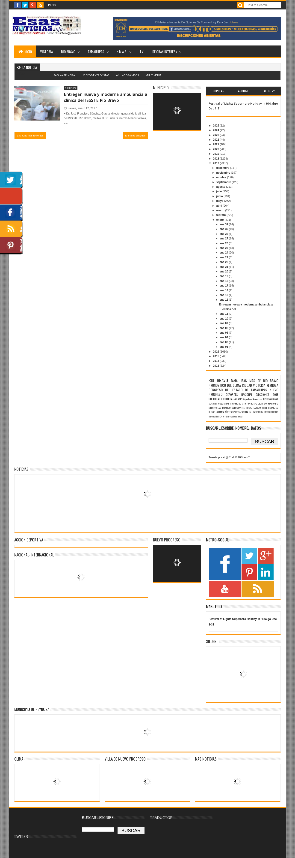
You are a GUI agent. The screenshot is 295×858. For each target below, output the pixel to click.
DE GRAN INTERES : (164, 51)
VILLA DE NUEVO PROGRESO (125, 759)
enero (220, 219)
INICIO (25, 51)
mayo (220, 200)
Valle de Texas (236, 416)
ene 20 (224, 271)
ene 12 (224, 299)
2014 (216, 361)
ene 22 (224, 262)
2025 (216, 125)
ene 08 (224, 328)
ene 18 (224, 281)
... (71, 5)
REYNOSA (272, 385)
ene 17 (224, 285)
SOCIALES (213, 403)
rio (245, 403)
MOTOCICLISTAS (271, 412)
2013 (216, 365)
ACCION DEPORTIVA (28, 540)
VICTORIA (46, 51)
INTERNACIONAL (270, 399)
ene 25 (224, 248)
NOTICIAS (21, 469)
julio (219, 191)
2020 (216, 149)
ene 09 (224, 323)
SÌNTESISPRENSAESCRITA (236, 412)
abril (219, 205)
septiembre (224, 182)
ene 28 (224, 234)
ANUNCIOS (238, 399)
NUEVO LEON (257, 403)
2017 (216, 163)
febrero (221, 215)
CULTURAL (214, 399)
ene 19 (224, 276)
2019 (216, 153)
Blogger (157, 77)
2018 (216, 158)
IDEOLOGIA (227, 399)
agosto (221, 186)
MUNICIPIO (161, 88)
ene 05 (224, 332)
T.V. (142, 51)
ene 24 (224, 252)
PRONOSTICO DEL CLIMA (225, 385)
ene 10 (224, 318)
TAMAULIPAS (96, 51)
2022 (216, 139)
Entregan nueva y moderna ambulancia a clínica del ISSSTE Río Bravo (105, 97)
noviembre (223, 172)
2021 (216, 144)
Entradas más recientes (30, 135)
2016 (216, 351)
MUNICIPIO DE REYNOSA (31, 709)
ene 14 (224, 290)
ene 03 (224, 342)
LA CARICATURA (256, 412)
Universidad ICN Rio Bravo (219, 416)
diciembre (223, 167)
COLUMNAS (223, 403)
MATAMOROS (236, 403)
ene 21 (224, 267)
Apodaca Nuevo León (253, 399)
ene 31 (224, 224)
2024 (216, 130)
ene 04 (224, 337)
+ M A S (122, 51)
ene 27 (224, 238)
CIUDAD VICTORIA (253, 385)
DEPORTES (232, 394)
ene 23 (224, 257)
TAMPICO (226, 407)
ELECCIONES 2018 (267, 394)
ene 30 (224, 229)
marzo (220, 210)
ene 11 (224, 313)
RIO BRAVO (68, 51)
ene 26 (224, 243)
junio (220, 196)
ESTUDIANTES (238, 407)
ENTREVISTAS (215, 407)
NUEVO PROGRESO (166, 540)
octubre (221, 177)
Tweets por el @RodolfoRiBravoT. (229, 457)
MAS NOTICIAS (206, 759)
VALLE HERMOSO (270, 407)
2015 (216, 356)
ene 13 (224, 295)
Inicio (52, 5)
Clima (18, 759)
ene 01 (224, 346)
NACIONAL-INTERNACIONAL (34, 555)
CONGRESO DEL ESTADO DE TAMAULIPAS (238, 389)
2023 (216, 135)
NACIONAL (246, 394)
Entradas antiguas (135, 135)
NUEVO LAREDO (253, 407)
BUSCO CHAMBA (216, 412)
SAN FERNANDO (271, 403)
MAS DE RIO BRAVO (263, 380)
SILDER (211, 641)
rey (248, 403)
